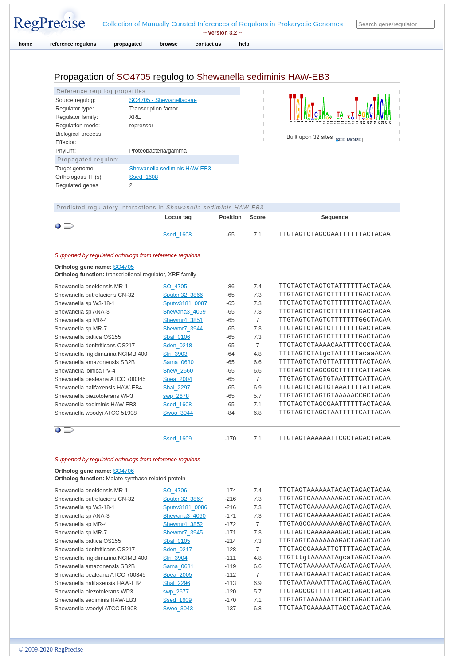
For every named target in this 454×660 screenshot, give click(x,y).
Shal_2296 (176, 583)
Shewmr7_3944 (183, 328)
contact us (208, 44)
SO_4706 (175, 490)
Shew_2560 (178, 370)
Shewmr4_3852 (183, 524)
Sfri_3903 (175, 353)
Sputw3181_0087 (185, 303)
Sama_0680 (178, 362)
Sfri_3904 (175, 557)
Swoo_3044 (178, 412)
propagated (128, 44)
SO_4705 (175, 286)
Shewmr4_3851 (183, 320)
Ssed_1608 (143, 176)
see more (348, 139)
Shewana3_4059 (184, 311)
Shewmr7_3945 (183, 532)
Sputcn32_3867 (183, 498)
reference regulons (73, 44)
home (25, 44)
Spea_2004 (177, 379)
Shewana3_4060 (184, 515)
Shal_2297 (176, 387)
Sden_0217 (177, 549)
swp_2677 (176, 591)
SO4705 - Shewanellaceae (163, 100)
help (244, 44)
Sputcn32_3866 (183, 294)
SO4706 (123, 471)
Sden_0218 (177, 345)
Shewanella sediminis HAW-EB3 (170, 168)
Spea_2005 (177, 574)
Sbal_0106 (176, 337)
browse (169, 44)
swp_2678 (176, 396)
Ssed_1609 (177, 438)
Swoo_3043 (178, 608)
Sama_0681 (178, 566)
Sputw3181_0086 (185, 507)
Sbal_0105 (176, 541)
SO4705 (123, 266)
